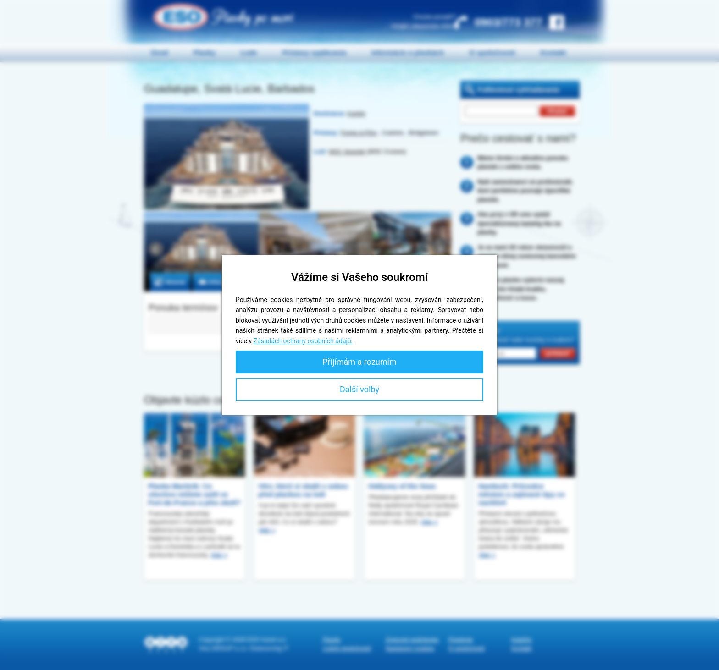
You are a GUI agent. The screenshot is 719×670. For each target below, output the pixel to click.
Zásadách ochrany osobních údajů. (303, 341)
